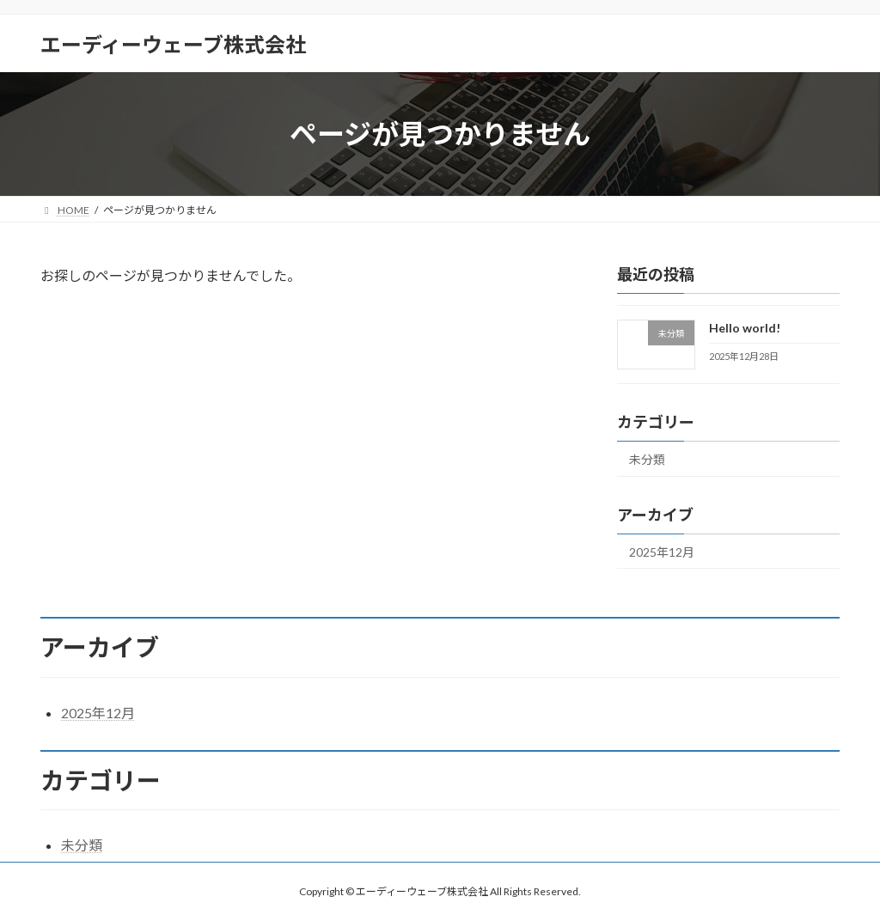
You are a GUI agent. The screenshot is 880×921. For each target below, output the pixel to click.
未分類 (647, 459)
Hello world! (744, 327)
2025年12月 (661, 552)
